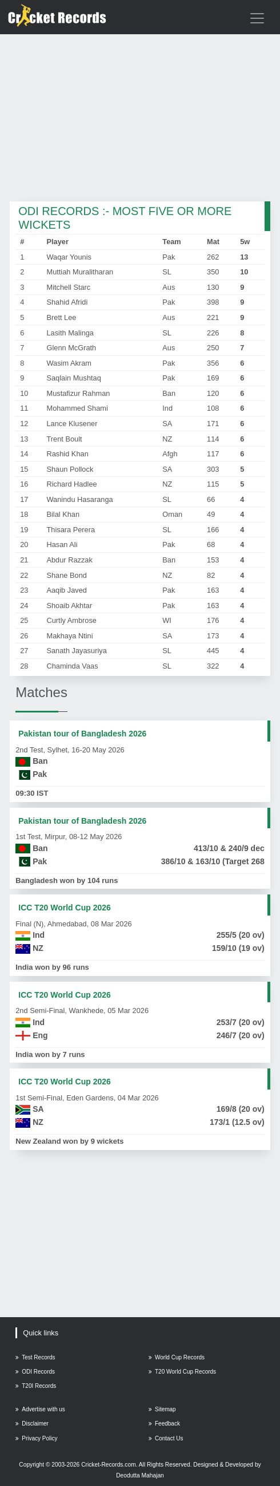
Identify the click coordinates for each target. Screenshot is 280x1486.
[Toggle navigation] (257, 18)
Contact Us (166, 1438)
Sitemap (162, 1409)
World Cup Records (177, 1357)
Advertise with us (40, 1409)
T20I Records (35, 1386)
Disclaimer (32, 1423)
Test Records (35, 1357)
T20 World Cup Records (182, 1371)
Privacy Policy (36, 1438)
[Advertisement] (140, 119)
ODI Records (35, 1371)
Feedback (164, 1423)
